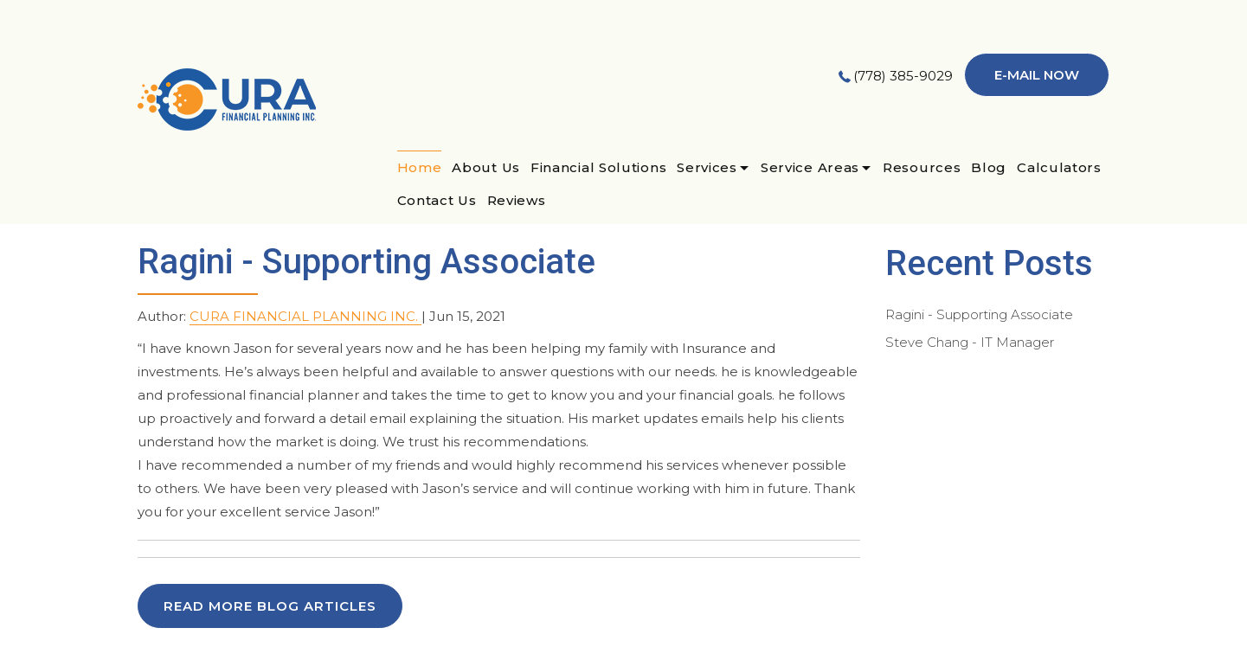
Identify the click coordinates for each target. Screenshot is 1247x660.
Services (707, 167)
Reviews (516, 200)
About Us (486, 167)
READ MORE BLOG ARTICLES (270, 606)
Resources (922, 167)
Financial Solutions (598, 167)
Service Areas (810, 167)
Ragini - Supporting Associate (979, 314)
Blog (988, 167)
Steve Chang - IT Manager (969, 342)
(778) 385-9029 (903, 75)
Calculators (1059, 167)
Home (419, 167)
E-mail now (1036, 75)
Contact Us (437, 200)
